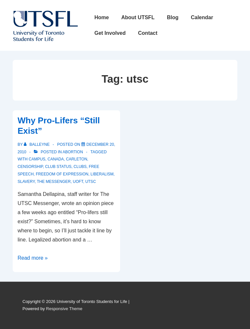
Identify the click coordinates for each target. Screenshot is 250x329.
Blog (173, 17)
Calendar (202, 17)
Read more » (33, 258)
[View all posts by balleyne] (37, 144)
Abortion (72, 152)
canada (56, 159)
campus (37, 159)
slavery (26, 181)
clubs (80, 166)
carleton (76, 159)
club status (58, 166)
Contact (148, 33)
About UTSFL (137, 17)
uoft (78, 181)
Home (101, 17)
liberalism (102, 174)
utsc (90, 181)
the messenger (54, 181)
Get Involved (110, 33)
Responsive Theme (64, 308)
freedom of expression (62, 174)
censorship (30, 166)
